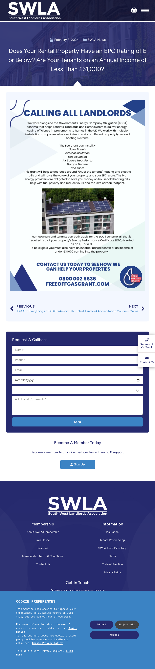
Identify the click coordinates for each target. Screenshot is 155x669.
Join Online (43, 540)
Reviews (43, 548)
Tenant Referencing (112, 540)
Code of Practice (112, 564)
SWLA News (97, 40)
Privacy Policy (112, 572)
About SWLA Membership (43, 532)
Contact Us (43, 564)
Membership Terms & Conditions (42, 556)
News (112, 556)
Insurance (112, 532)
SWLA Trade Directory (112, 548)
